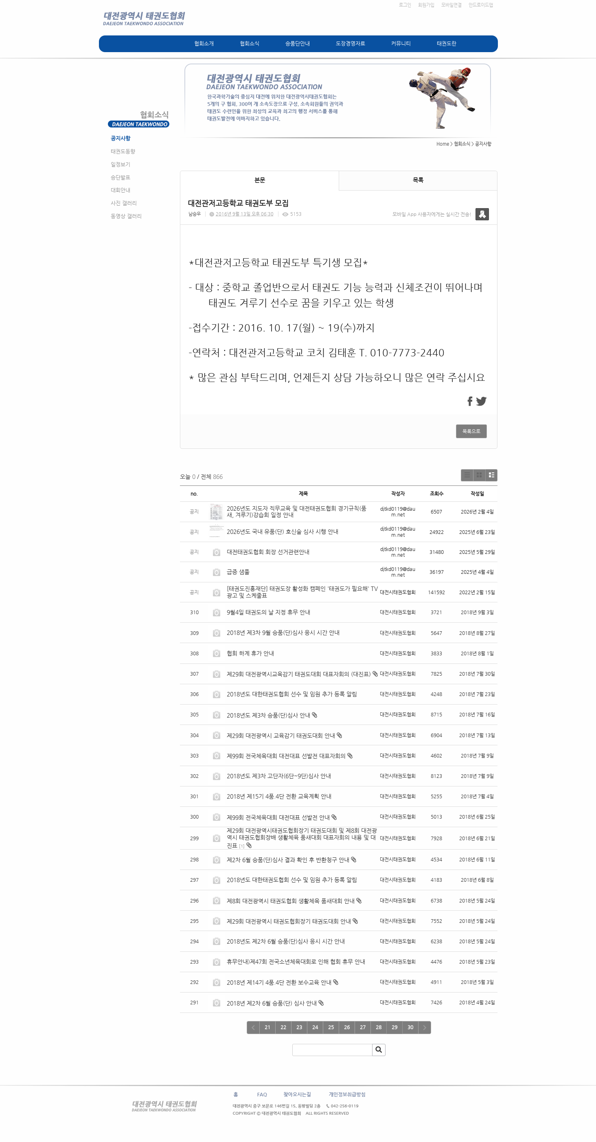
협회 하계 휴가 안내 (250, 653)
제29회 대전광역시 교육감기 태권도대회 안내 (281, 735)
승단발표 (120, 177)
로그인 (405, 5)
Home (442, 144)
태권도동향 (123, 151)
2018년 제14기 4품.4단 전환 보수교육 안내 (279, 982)
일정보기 (120, 164)
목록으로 (471, 431)
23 (299, 1027)
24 (315, 1027)
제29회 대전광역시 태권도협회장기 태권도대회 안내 (289, 921)
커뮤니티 (401, 43)
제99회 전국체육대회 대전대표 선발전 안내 (278, 817)
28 (378, 1027)
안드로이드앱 (481, 5)
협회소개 (204, 43)
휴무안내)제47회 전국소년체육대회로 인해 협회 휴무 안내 (296, 961)
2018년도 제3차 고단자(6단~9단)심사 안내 (279, 776)
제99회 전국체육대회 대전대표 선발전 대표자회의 (286, 756)
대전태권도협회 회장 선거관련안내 (268, 552)
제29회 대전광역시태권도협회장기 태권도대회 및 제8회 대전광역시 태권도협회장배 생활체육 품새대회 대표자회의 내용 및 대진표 (302, 838)
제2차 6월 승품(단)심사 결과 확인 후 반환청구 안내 (288, 859)
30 (410, 1027)
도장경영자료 (350, 43)
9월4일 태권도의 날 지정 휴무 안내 (268, 612)
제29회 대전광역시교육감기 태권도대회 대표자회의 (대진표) (299, 674)
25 (331, 1027)
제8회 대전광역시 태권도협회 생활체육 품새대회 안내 (291, 901)
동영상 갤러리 (126, 216)
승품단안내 (297, 43)
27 (363, 1027)
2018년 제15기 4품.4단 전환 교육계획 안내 (279, 796)
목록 (418, 180)
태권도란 (446, 43)
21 (267, 1027)
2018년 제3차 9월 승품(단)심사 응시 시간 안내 (283, 632)
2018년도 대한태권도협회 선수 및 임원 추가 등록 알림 (292, 694)
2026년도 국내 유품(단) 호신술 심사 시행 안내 (282, 531)
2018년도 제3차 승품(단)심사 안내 (268, 715)
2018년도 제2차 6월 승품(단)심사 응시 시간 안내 (286, 941)
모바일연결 (451, 5)
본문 (259, 180)
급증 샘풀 (239, 572)
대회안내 (120, 190)
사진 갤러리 (124, 203)
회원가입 (426, 5)
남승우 (194, 214)
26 (347, 1027)
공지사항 (120, 138)
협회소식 (249, 43)
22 (283, 1027)
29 (394, 1027)
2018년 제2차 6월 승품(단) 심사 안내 (272, 1003)
